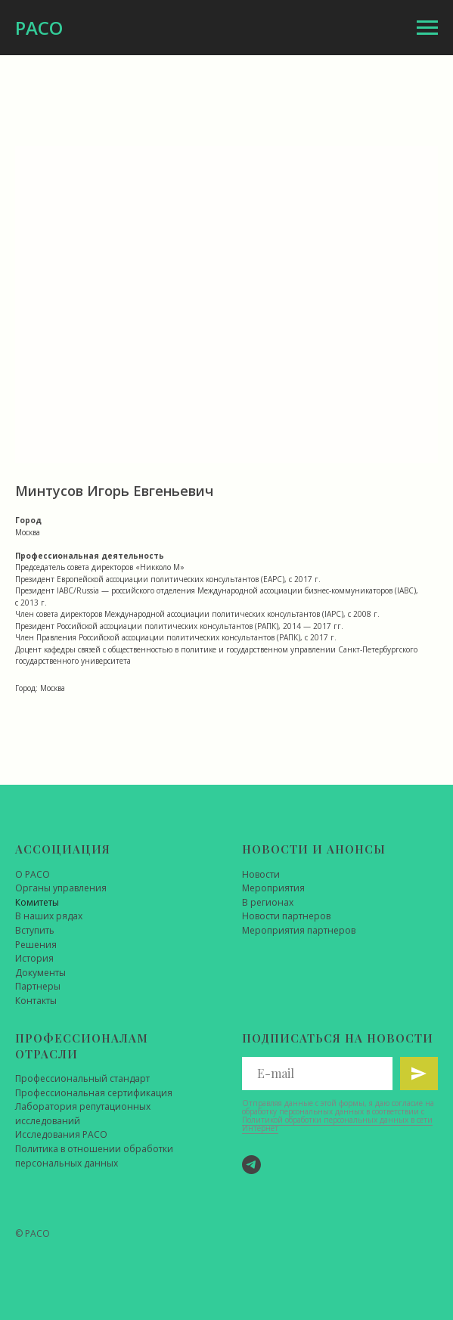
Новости (261, 874)
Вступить (34, 930)
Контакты (36, 1000)
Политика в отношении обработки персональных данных (94, 1156)
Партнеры (38, 986)
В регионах (267, 902)
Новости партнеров (286, 915)
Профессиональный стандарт (82, 1078)
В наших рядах (48, 915)
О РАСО (32, 874)
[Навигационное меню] (427, 28)
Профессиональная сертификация (93, 1092)
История (34, 958)
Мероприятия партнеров (298, 930)
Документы (40, 972)
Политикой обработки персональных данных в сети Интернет (337, 1123)
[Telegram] (251, 1164)
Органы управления (61, 888)
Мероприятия (273, 888)
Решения (36, 944)
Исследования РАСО (61, 1134)
